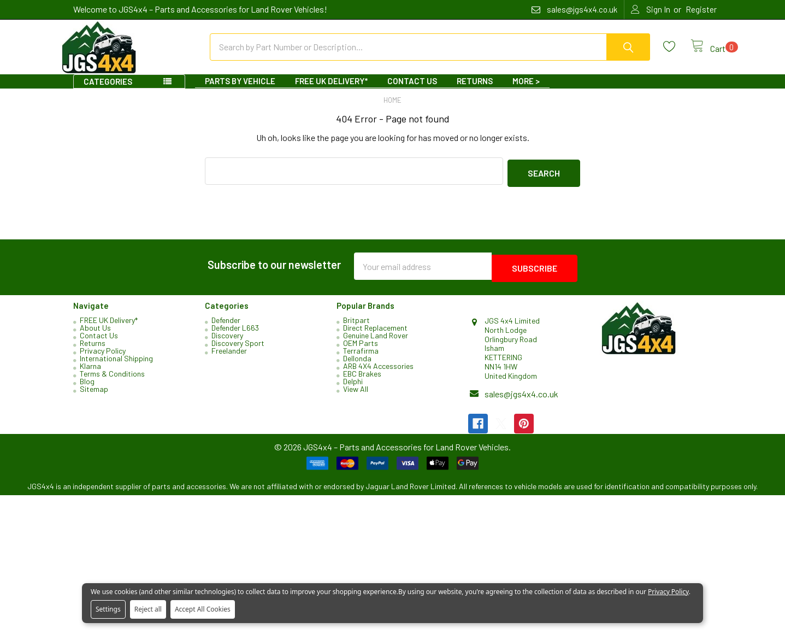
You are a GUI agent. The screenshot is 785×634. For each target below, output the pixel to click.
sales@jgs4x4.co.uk (521, 399)
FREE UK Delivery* (331, 91)
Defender (225, 325)
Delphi (353, 386)
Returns (475, 91)
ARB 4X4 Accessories (378, 371)
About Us (95, 333)
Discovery (227, 340)
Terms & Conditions (112, 379)
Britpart (356, 325)
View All (355, 394)
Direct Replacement (375, 333)
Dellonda (357, 363)
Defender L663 (235, 333)
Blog (87, 386)
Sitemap (94, 394)
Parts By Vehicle (240, 91)
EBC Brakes (362, 379)
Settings (108, 609)
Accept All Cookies (203, 609)
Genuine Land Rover (375, 340)
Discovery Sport (237, 348)
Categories (108, 91)
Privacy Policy (103, 356)
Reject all (148, 609)
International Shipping (116, 363)
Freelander (229, 356)
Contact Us (412, 91)
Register (701, 9)
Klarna (90, 371)
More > (526, 91)
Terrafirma (361, 356)
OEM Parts (360, 348)
